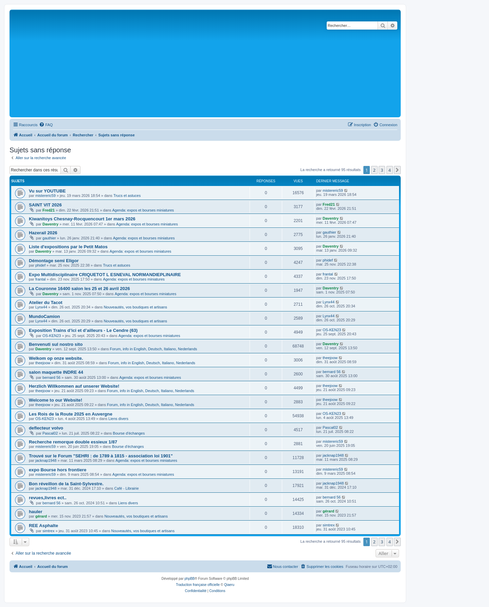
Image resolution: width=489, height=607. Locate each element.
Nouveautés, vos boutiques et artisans (135, 307)
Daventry (50, 224)
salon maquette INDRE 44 (56, 372)
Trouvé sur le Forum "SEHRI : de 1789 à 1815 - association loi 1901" (101, 455)
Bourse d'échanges (129, 433)
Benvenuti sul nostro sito (56, 344)
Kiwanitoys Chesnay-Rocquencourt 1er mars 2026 (82, 218)
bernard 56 (51, 377)
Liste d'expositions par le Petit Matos (68, 246)
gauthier (49, 238)
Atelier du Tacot (45, 302)
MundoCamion (44, 316)
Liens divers (118, 419)
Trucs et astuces (127, 195)
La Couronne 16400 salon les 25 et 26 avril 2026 (79, 288)
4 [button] (389, 170)
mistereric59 (45, 195)
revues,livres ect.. (48, 497)
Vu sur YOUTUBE (47, 190)
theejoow (42, 363)
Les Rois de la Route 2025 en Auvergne (70, 414)
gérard (41, 516)
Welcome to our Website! (55, 400)
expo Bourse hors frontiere (57, 469)
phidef (40, 265)
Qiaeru (229, 585)
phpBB (189, 578)
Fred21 (48, 210)
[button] (397, 170)
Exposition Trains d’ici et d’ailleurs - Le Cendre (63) (83, 330)
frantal (40, 279)
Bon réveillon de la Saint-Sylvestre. (66, 483)
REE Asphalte (43, 525)
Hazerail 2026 (43, 232)
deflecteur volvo (46, 428)
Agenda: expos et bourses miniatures (143, 210)
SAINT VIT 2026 (45, 204)
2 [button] (374, 170)
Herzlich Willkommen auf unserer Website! (74, 386)
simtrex (48, 531)
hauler (35, 511)
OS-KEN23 (51, 336)
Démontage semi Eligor (54, 260)
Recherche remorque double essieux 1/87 (73, 441)
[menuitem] (46, 125)
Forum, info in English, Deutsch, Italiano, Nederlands (153, 349)
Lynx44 (41, 307)
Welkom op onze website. (56, 358)
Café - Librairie (126, 488)
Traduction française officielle (198, 585)
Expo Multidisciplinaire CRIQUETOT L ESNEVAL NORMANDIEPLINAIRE (105, 274)
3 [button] (382, 170)
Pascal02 (50, 433)
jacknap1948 (45, 460)
